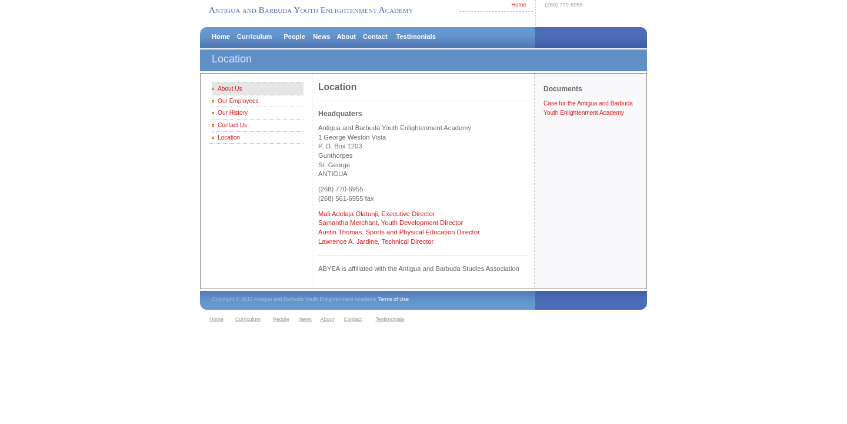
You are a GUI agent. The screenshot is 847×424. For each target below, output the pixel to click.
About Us (230, 88)
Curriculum (254, 36)
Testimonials (416, 36)
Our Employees (238, 101)
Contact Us (232, 125)
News (321, 36)
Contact (375, 36)
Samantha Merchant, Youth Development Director (390, 222)
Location (229, 137)
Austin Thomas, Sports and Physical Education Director (399, 232)
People (294, 36)
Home (518, 4)
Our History (233, 113)
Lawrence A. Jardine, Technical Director (375, 241)
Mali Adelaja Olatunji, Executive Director (376, 213)
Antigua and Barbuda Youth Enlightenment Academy (311, 10)
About (346, 36)
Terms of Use (393, 299)
